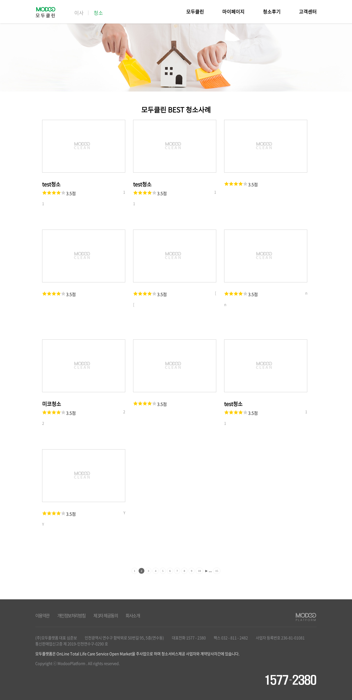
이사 (79, 12)
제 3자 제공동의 (105, 615)
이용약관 (42, 615)
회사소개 (133, 615)
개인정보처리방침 (71, 615)
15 (216, 570)
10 (199, 570)
